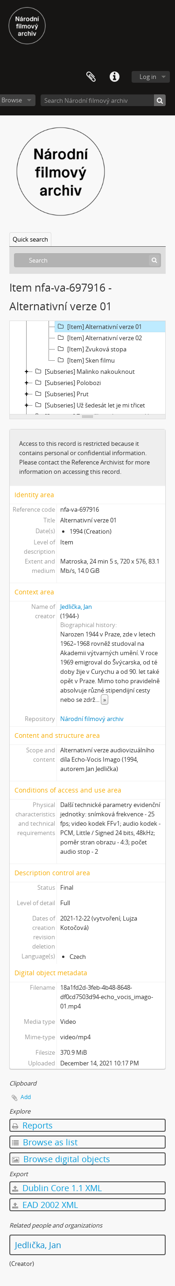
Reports (32, 1125)
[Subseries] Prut (61, 394)
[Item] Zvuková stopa (90, 349)
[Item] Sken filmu (85, 360)
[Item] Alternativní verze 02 (98, 337)
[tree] (87, 367)
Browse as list (44, 1142)
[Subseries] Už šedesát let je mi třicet (89, 405)
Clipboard (91, 77)
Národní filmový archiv (92, 718)
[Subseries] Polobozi (67, 382)
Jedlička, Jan (76, 606)
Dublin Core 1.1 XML (57, 1187)
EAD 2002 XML (45, 1204)
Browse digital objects (61, 1159)
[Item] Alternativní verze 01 (98, 326)
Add (26, 1097)
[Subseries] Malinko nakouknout (84, 371)
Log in (148, 76)
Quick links (114, 77)
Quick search (30, 239)
